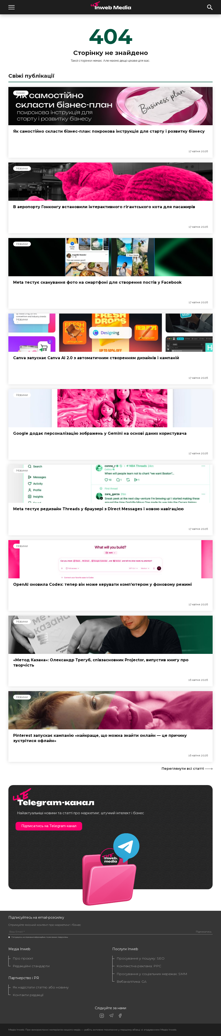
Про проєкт (23, 958)
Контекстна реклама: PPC (139, 966)
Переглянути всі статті (187, 769)
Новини (22, 168)
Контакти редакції (28, 995)
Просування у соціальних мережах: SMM (152, 974)
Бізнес (20, 93)
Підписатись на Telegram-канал (48, 826)
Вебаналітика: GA (132, 982)
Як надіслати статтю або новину (41, 987)
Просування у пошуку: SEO (140, 958)
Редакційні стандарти (31, 966)
